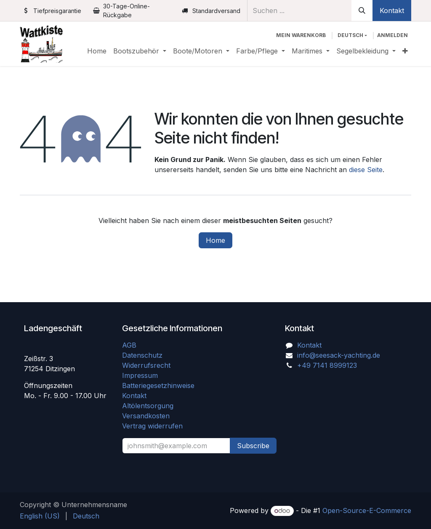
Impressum (140, 375)
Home (215, 240)
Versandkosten (149, 416)
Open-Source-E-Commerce (366, 510)
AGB (130, 345)
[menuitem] (97, 51)
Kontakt (392, 10)
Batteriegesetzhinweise (158, 385)
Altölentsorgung (147, 405)
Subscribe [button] (253, 445)
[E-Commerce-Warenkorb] (301, 35)
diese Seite (366, 169)
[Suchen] (361, 10)
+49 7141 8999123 (327, 365)
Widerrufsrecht (146, 365)
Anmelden (392, 35)
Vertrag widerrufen (152, 426)
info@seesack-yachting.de (338, 355)
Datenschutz (142, 355)
